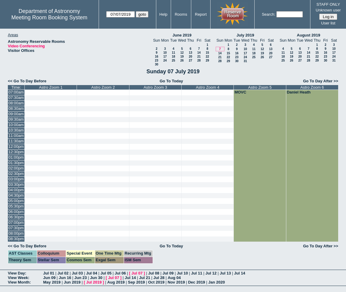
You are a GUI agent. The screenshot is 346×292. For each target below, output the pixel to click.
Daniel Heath (299, 92)
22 (207, 56)
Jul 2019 (94, 282)
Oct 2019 (156, 282)
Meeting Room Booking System (49, 17)
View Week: (18, 277)
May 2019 (52, 282)
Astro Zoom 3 (155, 87)
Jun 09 (49, 277)
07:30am (16, 97)
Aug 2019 (116, 282)
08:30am (16, 108)
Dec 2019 (196, 282)
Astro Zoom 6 (312, 87)
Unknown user (328, 10)
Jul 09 (168, 273)
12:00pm (16, 146)
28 (199, 60)
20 (190, 56)
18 (173, 56)
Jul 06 (120, 273)
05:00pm (16, 200)
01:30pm (16, 162)
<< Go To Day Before (27, 81)
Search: (268, 14)
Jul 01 (48, 273)
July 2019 (245, 35)
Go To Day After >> (320, 81)
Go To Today (171, 81)
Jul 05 (106, 273)
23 (156, 60)
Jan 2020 (216, 282)
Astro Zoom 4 (207, 87)
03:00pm (16, 179)
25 (173, 60)
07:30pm (16, 228)
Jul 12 (211, 273)
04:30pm (16, 195)
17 (165, 56)
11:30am (16, 141)
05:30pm (16, 206)
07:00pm (16, 222)
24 (165, 60)
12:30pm (16, 152)
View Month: (19, 282)
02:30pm (16, 173)
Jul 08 (153, 273)
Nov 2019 (176, 282)
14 (199, 52)
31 (245, 61)
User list (328, 23)
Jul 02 (62, 273)
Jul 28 (159, 277)
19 (182, 56)
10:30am (16, 130)
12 (182, 52)
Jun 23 (81, 277)
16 (156, 56)
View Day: (17, 273)
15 (207, 52)
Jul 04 (91, 273)
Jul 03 (77, 273)
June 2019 (182, 35)
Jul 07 (137, 273)
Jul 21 (144, 277)
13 (190, 52)
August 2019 (308, 35)
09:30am (16, 119)
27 (190, 60)
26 (182, 60)
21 (199, 56)
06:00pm (16, 211)
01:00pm (16, 157)
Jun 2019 (72, 282)
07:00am (16, 92)
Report (201, 14)
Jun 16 (65, 277)
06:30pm (16, 217)
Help (163, 14)
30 (156, 64)
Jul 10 (182, 273)
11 (173, 52)
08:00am (16, 103)
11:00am (16, 135)
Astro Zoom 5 (260, 87)
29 (207, 60)
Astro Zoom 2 (103, 87)
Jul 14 (239, 273)
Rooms (181, 14)
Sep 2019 (136, 282)
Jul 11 (196, 273)
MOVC (240, 92)
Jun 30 (96, 277)
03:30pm (16, 184)
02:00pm (16, 168)
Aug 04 (174, 277)
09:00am (16, 114)
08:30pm (16, 238)
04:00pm (16, 190)
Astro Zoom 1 (50, 87)
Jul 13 (225, 273)
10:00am (16, 124)
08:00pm (16, 233)
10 (165, 52)
